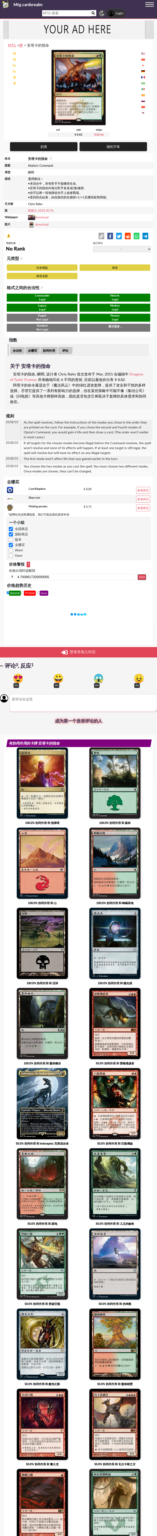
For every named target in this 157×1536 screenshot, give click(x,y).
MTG (12, 45)
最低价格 (15, 593)
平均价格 (30, 593)
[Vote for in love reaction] (18, 678)
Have (18, 555)
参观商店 (143, 490)
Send (142, 577)
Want (19, 550)
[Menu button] (149, 8)
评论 (65, 350)
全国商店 (21, 529)
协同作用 (49, 350)
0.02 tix (99, 134)
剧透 (43, 146)
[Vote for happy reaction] (58, 678)
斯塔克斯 (42, 276)
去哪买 (32, 350)
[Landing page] (5, 4)
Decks (44, 593)
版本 (18, 539)
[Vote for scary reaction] (98, 678)
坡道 (115, 267)
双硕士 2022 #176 (41, 210)
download (41, 217)
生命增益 (42, 267)
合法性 (17, 350)
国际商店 (21, 534)
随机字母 (113, 146)
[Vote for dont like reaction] (139, 678)
